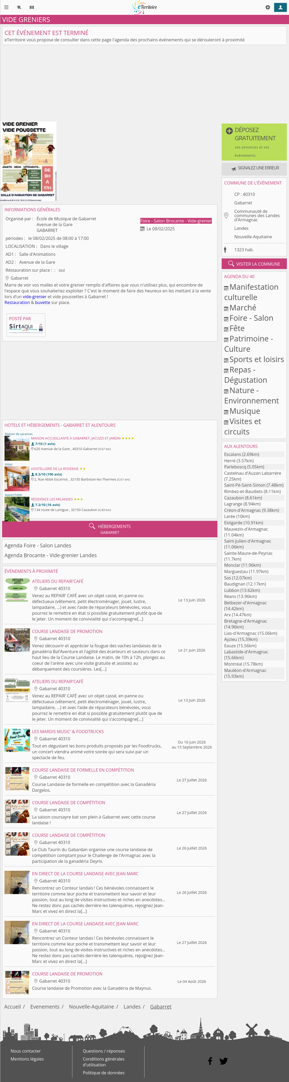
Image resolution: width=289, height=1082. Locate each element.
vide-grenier (35, 297)
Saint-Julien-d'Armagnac (247, 541)
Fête (237, 328)
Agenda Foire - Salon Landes (38, 545)
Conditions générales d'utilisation (104, 1062)
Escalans (232, 454)
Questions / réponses (104, 1051)
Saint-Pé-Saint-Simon (244, 485)
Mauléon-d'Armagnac (245, 670)
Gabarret (243, 203)
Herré (229, 461)
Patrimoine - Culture (248, 343)
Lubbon (231, 590)
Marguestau (236, 571)
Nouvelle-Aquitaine (253, 237)
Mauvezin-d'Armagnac (246, 529)
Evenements (45, 1006)
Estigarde (233, 523)
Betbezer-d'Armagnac (245, 603)
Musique (245, 411)
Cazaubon (234, 498)
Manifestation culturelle (251, 292)
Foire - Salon (153, 221)
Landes (241, 228)
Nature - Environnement (251, 395)
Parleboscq (235, 467)
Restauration (17, 302)
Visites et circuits (242, 426)
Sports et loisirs (257, 359)
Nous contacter (26, 1051)
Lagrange (233, 504)
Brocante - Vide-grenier (189, 221)
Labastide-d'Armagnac (246, 652)
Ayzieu (230, 639)
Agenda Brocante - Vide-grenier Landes (51, 555)
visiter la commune (254, 264)
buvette (42, 302)
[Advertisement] (144, 84)
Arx (227, 615)
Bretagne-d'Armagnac (245, 621)
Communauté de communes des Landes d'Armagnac (257, 215)
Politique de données (104, 1073)
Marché (243, 307)
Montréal (233, 664)
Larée (229, 516)
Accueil (12, 1006)
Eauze (230, 646)
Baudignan (234, 584)
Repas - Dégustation (245, 374)
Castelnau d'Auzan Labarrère (252, 473)
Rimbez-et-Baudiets (243, 491)
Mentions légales (27, 1059)
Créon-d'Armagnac (242, 510)
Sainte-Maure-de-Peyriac (248, 553)
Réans (230, 596)
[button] (254, 142)
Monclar (232, 565)
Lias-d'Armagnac (240, 633)
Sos (227, 578)
